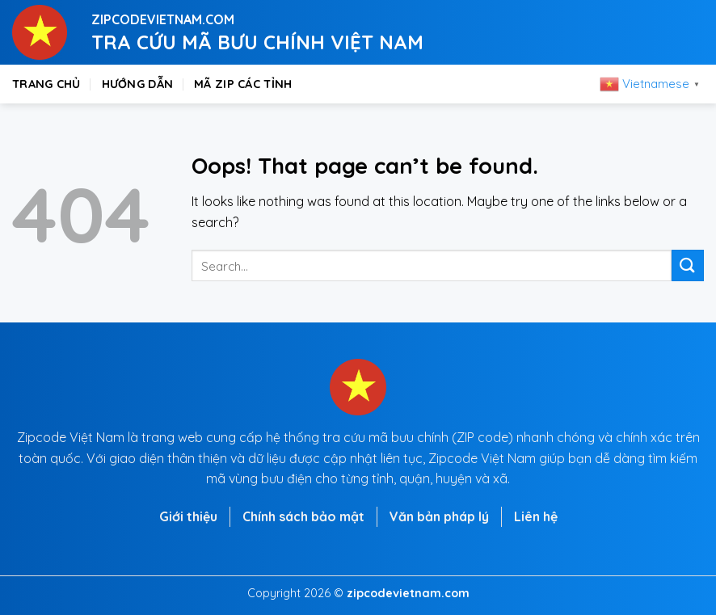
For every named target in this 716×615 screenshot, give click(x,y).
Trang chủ (46, 84)
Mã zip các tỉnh (243, 84)
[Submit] (688, 265)
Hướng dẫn (138, 84)
